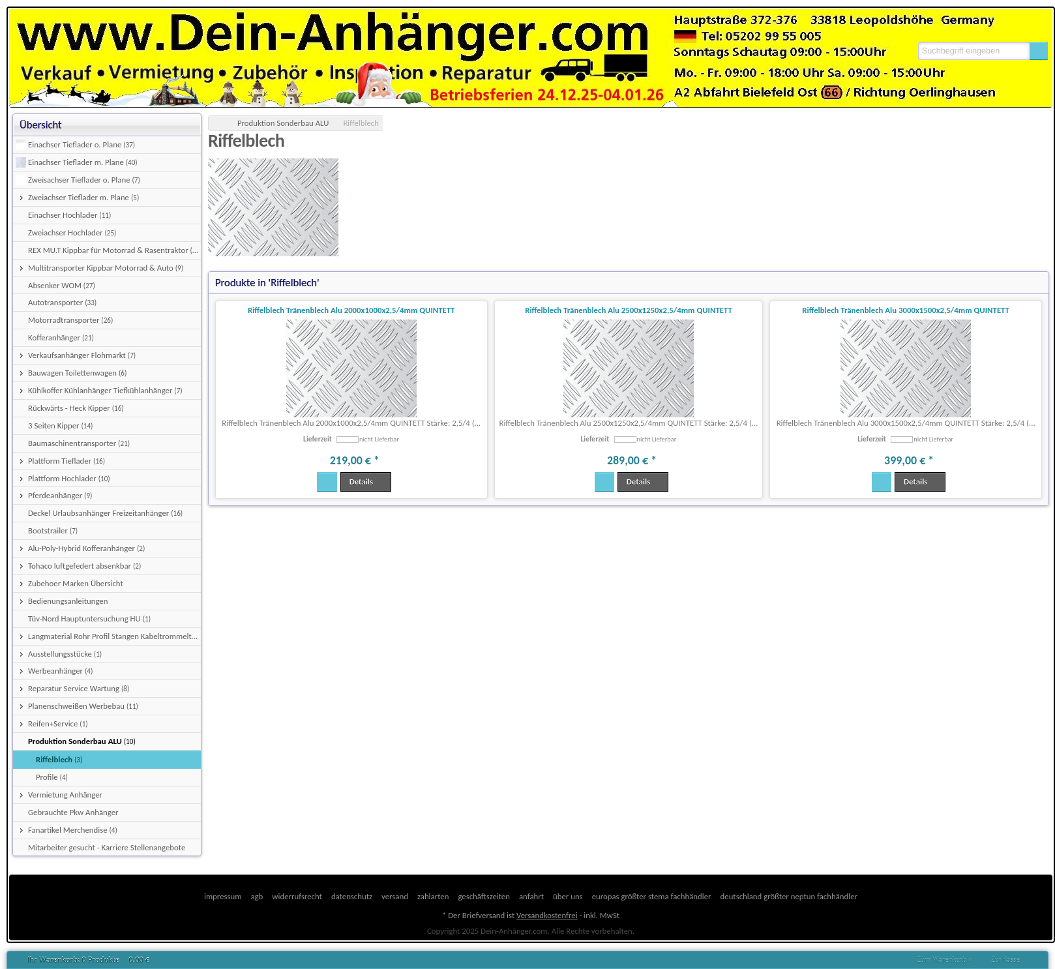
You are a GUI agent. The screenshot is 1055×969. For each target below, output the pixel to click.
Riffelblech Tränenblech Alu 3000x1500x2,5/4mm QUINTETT (905, 310)
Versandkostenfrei (546, 915)
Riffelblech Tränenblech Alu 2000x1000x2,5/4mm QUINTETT (351, 310)
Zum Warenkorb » (944, 959)
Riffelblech (361, 123)
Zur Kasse (1005, 959)
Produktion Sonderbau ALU (283, 123)
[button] (1039, 51)
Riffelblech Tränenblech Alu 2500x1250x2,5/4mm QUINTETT (628, 310)
